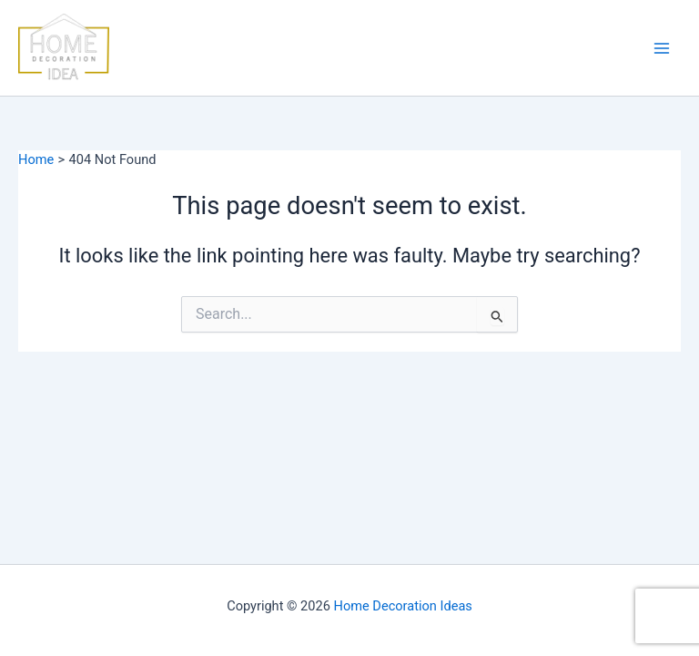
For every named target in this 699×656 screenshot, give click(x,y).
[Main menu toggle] (662, 48)
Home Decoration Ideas (403, 606)
